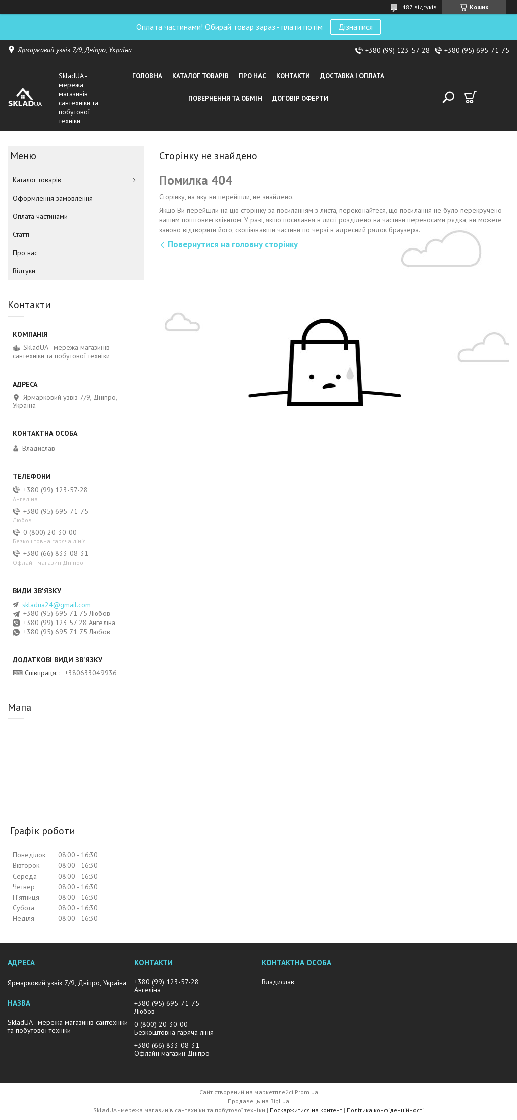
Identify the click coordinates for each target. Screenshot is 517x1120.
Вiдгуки (24, 270)
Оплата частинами (40, 216)
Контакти (293, 76)
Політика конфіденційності (385, 1110)
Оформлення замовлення (53, 198)
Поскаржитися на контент (306, 1110)
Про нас (252, 76)
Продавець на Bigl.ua (258, 1101)
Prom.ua (306, 1092)
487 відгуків (419, 7)
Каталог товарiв (200, 76)
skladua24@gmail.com (56, 605)
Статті (21, 234)
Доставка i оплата (352, 76)
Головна (147, 76)
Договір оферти (300, 98)
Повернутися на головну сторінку (233, 244)
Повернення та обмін (225, 98)
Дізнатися (355, 27)
